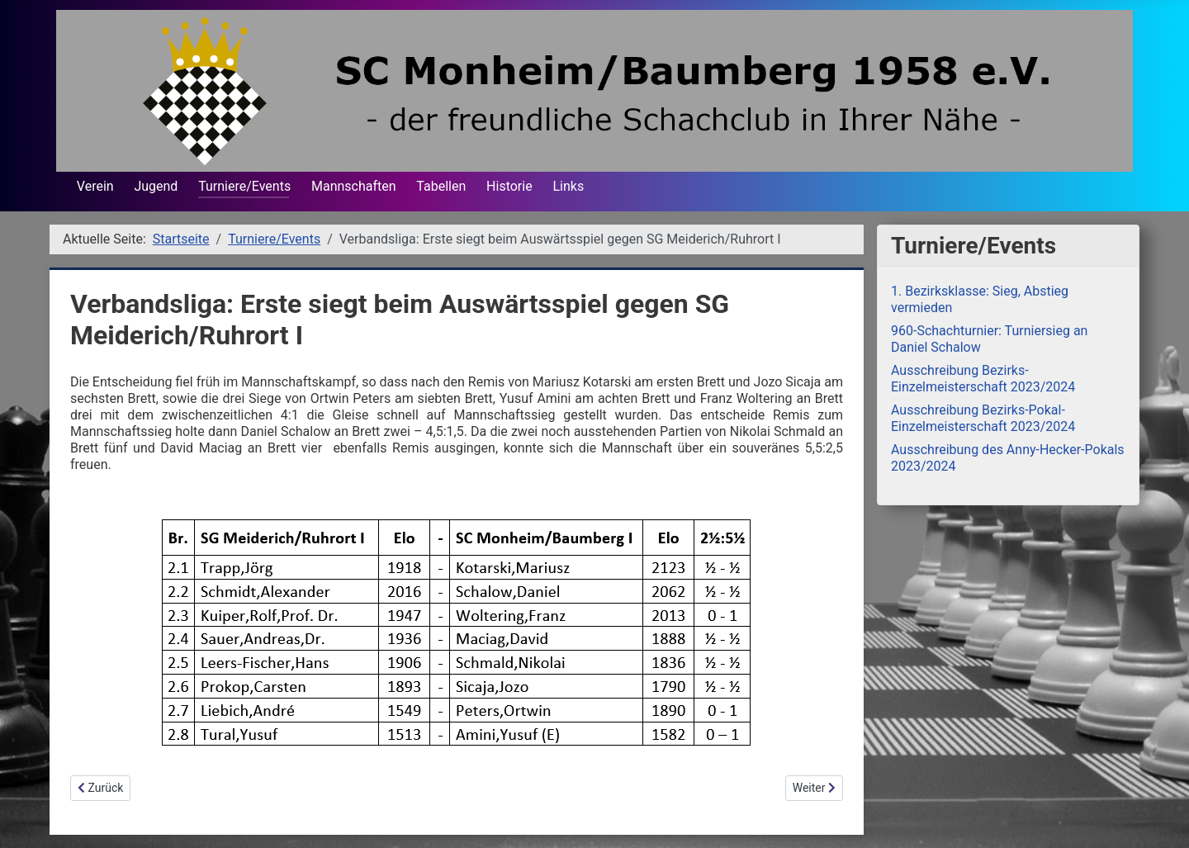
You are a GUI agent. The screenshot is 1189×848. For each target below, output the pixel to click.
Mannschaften (353, 186)
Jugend (156, 186)
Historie (509, 186)
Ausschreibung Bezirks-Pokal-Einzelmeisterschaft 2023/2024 (983, 418)
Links (568, 186)
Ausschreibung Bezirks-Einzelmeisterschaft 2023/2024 (983, 378)
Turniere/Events (244, 186)
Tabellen (441, 186)
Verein (95, 186)
